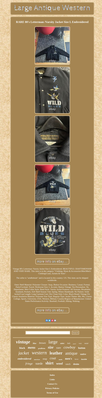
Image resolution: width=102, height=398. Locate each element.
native (83, 354)
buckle (84, 359)
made (60, 359)
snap (45, 359)
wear (86, 343)
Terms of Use (52, 393)
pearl (74, 344)
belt (68, 343)
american (37, 359)
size (51, 347)
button (81, 348)
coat (53, 358)
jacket (23, 352)
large (52, 341)
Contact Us (52, 384)
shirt (50, 363)
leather (56, 353)
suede (39, 363)
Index (52, 375)
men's (68, 358)
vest (80, 343)
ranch (67, 364)
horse (76, 359)
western (39, 352)
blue (34, 343)
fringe (29, 363)
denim (76, 364)
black (22, 348)
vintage (23, 341)
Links (52, 379)
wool (59, 363)
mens (31, 347)
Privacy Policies (52, 388)
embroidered (24, 358)
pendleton (41, 348)
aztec (62, 343)
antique (71, 353)
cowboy (69, 347)
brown (42, 342)
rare (58, 347)
